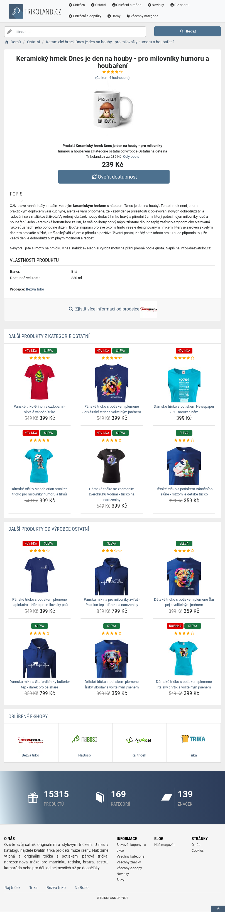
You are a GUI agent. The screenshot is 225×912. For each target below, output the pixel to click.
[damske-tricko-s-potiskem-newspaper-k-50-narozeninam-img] (184, 381)
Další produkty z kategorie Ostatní (49, 336)
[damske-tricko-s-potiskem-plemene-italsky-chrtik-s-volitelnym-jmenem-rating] (184, 633)
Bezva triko (35, 289)
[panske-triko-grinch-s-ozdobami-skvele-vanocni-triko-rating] (39, 358)
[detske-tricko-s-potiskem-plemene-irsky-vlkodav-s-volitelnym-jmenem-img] (112, 657)
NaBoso (82, 887)
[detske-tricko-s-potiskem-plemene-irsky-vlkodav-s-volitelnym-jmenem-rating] (112, 633)
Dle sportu (180, 5)
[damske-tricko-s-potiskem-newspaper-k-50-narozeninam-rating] (184, 358)
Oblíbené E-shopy (28, 716)
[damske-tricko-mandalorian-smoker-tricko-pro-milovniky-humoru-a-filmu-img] (39, 464)
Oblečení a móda (127, 5)
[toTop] (218, 909)
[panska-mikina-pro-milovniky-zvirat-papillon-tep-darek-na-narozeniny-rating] (112, 551)
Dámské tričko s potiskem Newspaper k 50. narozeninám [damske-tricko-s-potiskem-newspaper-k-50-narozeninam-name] (184, 409)
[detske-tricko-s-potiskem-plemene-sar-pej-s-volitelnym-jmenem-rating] (184, 551)
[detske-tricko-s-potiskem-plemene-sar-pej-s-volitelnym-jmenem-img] (184, 574)
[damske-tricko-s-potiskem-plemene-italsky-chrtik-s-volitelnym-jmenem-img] (184, 657)
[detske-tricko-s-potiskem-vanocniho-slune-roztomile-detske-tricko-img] (184, 464)
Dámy (114, 16)
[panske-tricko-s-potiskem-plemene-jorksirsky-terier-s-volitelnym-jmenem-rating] (112, 358)
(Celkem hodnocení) (112, 78)
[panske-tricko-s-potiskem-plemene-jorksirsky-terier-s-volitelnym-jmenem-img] (112, 381)
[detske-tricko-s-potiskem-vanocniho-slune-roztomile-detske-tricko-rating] (184, 440)
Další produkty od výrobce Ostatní (48, 529)
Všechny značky (129, 862)
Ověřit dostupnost (114, 177)
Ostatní (98, 5)
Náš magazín (164, 845)
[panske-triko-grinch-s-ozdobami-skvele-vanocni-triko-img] (39, 381)
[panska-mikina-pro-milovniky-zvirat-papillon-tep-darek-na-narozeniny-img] (112, 574)
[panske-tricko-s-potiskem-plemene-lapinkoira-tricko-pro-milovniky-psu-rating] (39, 551)
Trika (33, 887)
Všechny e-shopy (129, 868)
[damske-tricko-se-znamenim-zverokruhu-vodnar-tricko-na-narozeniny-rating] (112, 440)
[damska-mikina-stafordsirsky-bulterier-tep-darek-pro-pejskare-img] (39, 657)
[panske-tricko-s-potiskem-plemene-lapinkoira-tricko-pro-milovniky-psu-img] (39, 574)
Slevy (120, 880)
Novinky (155, 5)
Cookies (198, 851)
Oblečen (76, 5)
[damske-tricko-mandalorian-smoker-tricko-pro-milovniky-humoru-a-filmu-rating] (39, 440)
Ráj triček (12, 887)
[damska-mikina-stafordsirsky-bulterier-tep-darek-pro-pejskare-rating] (39, 633)
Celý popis (131, 156)
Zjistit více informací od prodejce (112, 309)
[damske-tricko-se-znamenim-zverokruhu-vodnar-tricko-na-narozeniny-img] (112, 464)
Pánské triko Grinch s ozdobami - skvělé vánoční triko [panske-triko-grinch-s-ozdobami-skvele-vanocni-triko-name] (39, 409)
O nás (196, 845)
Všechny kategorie (142, 16)
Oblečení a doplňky (84, 16)
